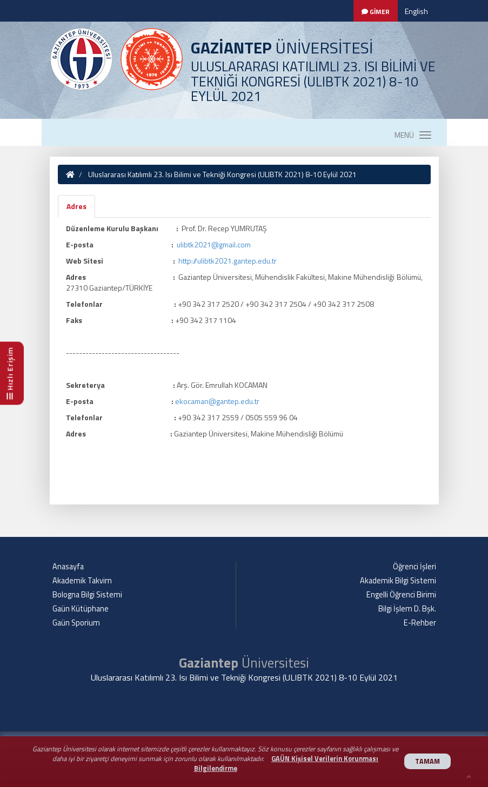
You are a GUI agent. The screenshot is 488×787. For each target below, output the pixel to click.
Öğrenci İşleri (414, 567)
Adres (76, 206)
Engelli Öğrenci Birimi (401, 595)
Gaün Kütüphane (80, 609)
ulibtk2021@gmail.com (214, 244)
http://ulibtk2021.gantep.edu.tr (227, 260)
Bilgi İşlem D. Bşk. (407, 609)
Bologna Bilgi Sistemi (87, 595)
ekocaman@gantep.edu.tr (217, 401)
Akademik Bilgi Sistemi (398, 581)
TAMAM (427, 761)
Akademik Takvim (82, 581)
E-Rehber (420, 623)
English (416, 11)
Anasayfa (68, 567)
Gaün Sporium (76, 623)
